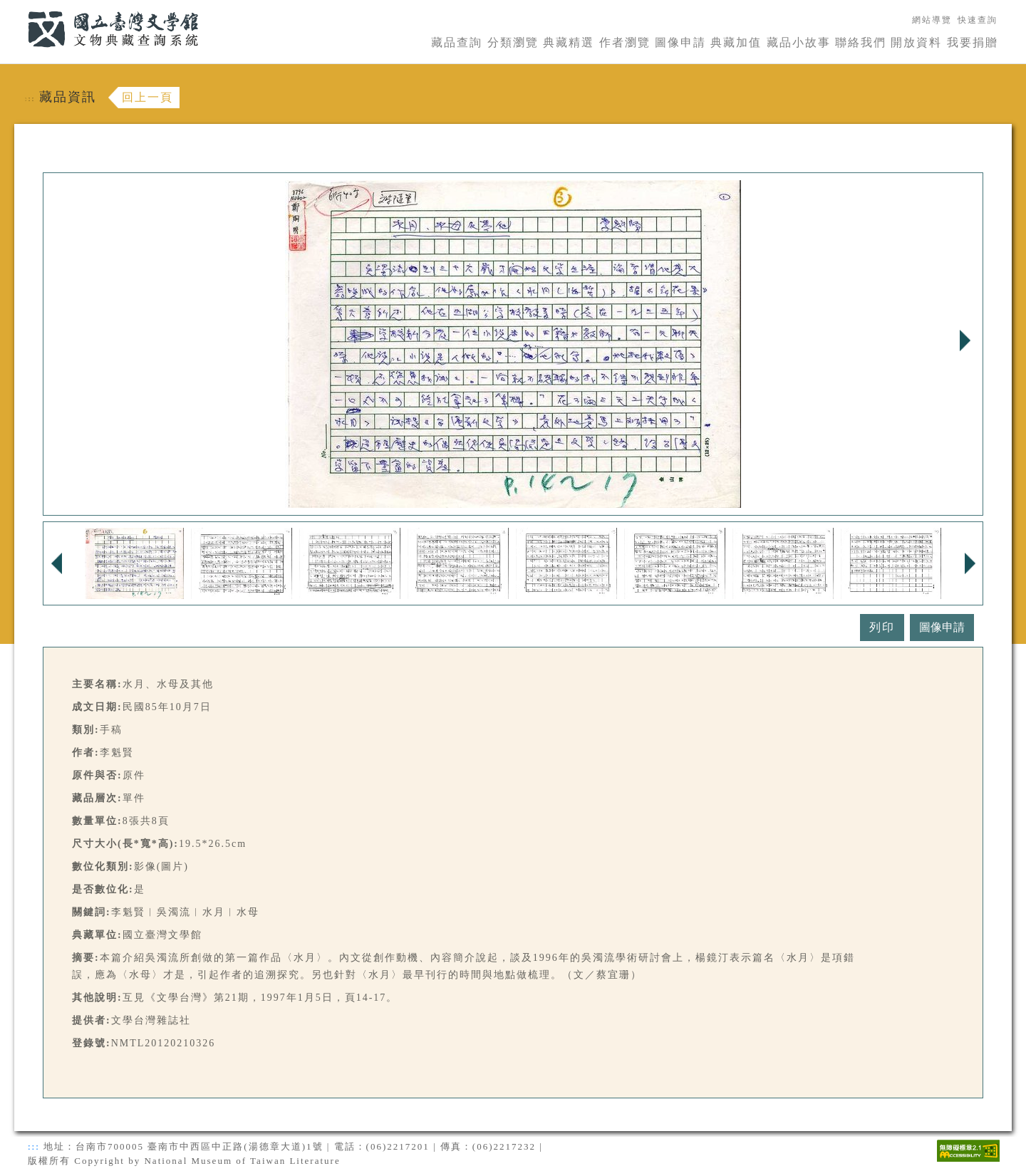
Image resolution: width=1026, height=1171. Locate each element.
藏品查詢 (456, 42)
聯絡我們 (860, 42)
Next (964, 340)
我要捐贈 (972, 42)
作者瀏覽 (625, 42)
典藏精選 (568, 42)
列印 (882, 627)
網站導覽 (932, 20)
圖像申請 (680, 42)
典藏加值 (736, 42)
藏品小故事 (799, 42)
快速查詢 (978, 20)
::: (19, 8)
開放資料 (916, 42)
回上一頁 (147, 97)
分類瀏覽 (513, 42)
